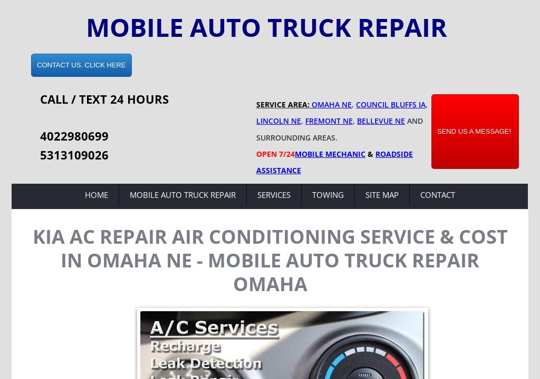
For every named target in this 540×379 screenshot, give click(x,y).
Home (96, 195)
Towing (328, 195)
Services (274, 195)
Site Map (382, 195)
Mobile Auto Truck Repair (183, 195)
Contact (437, 195)
